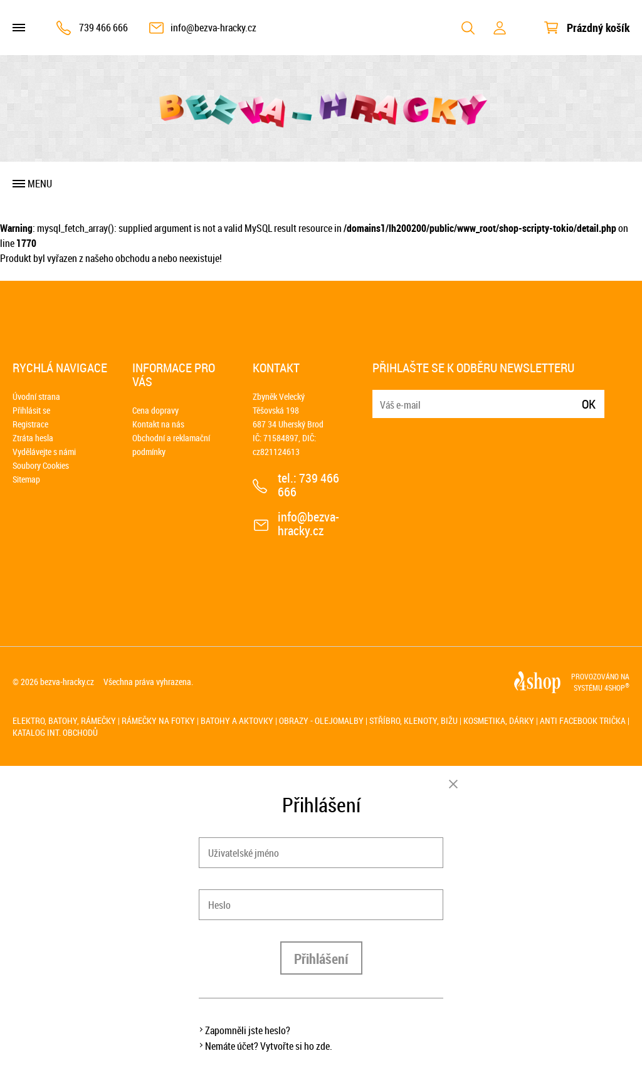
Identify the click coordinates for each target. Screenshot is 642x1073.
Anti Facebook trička (583, 720)
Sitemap (26, 479)
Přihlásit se (31, 410)
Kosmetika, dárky (498, 720)
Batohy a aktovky (237, 720)
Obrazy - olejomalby (321, 720)
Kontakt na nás (158, 424)
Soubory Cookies (41, 465)
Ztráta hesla (33, 438)
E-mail (383, 396)
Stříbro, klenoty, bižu (413, 720)
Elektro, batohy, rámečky (64, 720)
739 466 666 (103, 27)
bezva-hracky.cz (67, 682)
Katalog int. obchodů (55, 732)
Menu (40, 184)
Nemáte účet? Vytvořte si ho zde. (268, 1046)
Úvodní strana (36, 396)
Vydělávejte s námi (44, 452)
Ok (589, 403)
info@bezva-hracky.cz (213, 27)
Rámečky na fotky (158, 720)
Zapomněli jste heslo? (247, 1030)
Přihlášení (321, 959)
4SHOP (616, 688)
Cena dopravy (155, 410)
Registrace (30, 424)
